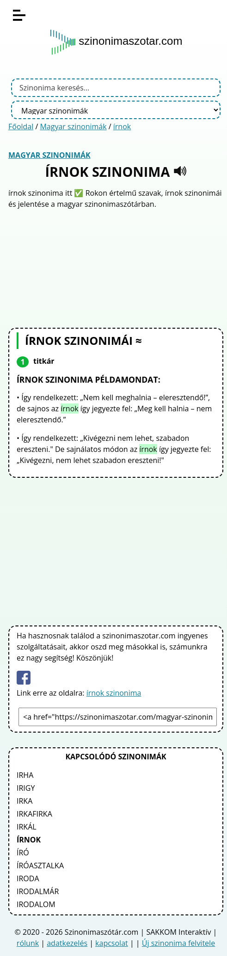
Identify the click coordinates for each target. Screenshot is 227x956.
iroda (28, 878)
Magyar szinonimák (73, 126)
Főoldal (20, 126)
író (23, 852)
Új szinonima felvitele (178, 943)
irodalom (36, 904)
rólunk (28, 943)
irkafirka (34, 813)
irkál (27, 826)
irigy (26, 788)
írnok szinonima (113, 693)
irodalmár (38, 891)
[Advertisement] (116, 267)
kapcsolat (111, 943)
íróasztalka (40, 865)
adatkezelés (67, 943)
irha (25, 775)
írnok (122, 126)
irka (24, 801)
